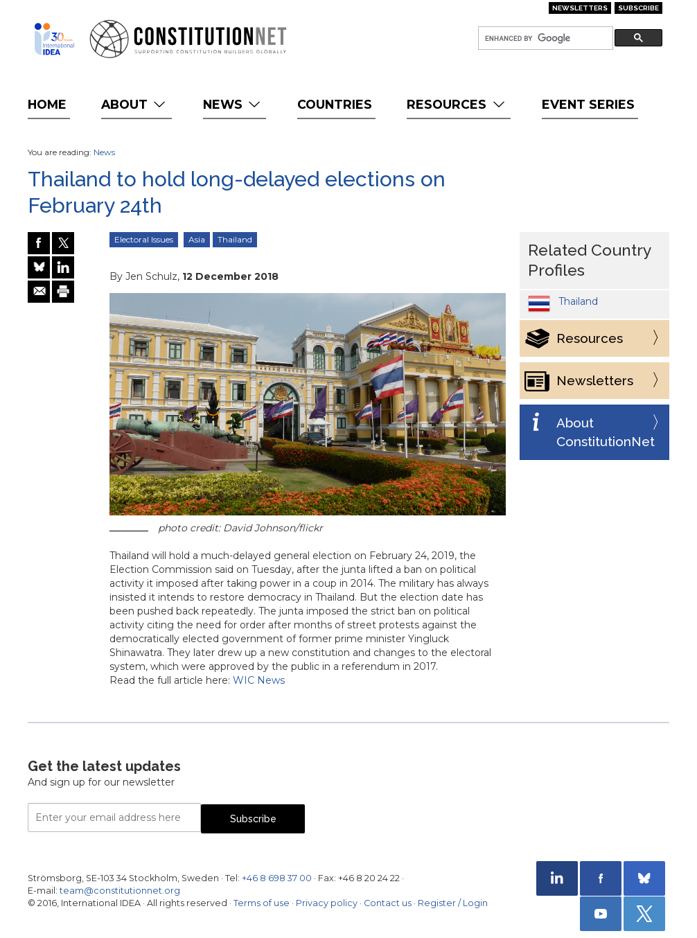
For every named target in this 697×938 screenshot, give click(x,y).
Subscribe (638, 8)
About (134, 104)
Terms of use (261, 903)
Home (47, 104)
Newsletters (580, 8)
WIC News (259, 680)
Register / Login (453, 903)
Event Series (588, 104)
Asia (196, 239)
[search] (544, 38)
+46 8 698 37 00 (277, 878)
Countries (334, 104)
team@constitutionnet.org (120, 890)
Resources (457, 104)
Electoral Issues (143, 239)
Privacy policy (327, 903)
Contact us (388, 903)
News (233, 104)
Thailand (235, 239)
